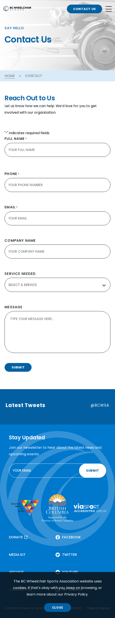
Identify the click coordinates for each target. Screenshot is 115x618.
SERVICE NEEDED (20, 274)
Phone (12, 174)
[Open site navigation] (109, 9)
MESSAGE (13, 307)
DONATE (16, 537)
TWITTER (69, 554)
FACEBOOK (71, 537)
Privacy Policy (76, 594)
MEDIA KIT (17, 554)
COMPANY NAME (20, 240)
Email (11, 207)
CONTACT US (84, 9)
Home (10, 75)
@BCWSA (100, 405)
